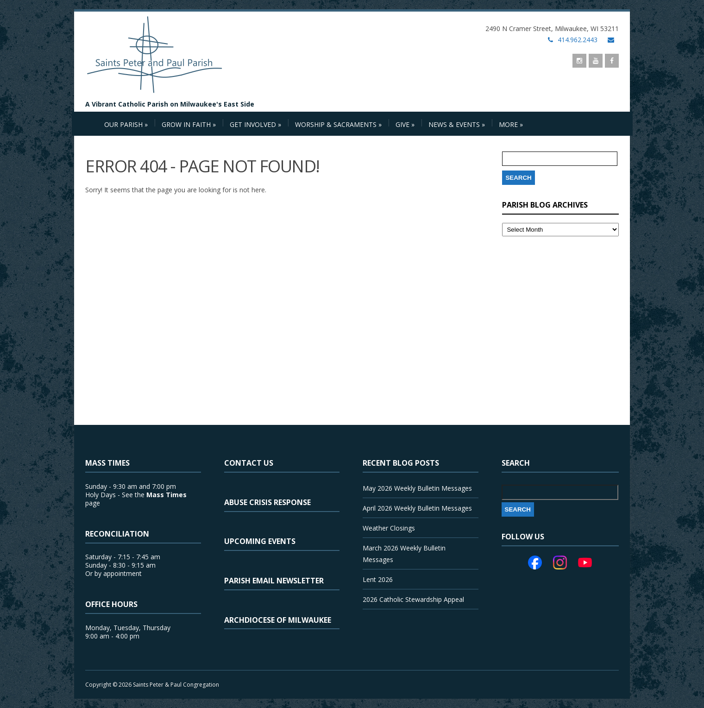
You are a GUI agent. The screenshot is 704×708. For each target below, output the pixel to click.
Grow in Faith (189, 124)
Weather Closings (389, 528)
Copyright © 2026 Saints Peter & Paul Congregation (152, 685)
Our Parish (126, 124)
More (511, 124)
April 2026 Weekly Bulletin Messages (417, 508)
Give (405, 124)
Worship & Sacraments (338, 124)
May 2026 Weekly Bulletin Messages (417, 488)
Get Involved (255, 124)
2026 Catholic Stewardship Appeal (413, 599)
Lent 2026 (378, 579)
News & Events (456, 124)
